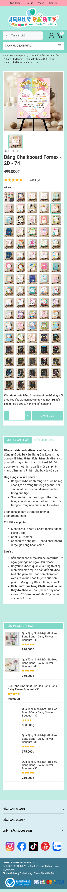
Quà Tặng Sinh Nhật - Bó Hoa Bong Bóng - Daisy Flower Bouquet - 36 (39, 739)
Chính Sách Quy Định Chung (17, 873)
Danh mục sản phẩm (18, 45)
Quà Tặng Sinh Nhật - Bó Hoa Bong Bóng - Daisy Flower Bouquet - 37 (39, 712)
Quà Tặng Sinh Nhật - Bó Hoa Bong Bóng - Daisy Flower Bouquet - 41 (39, 637)
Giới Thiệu (15, 3)
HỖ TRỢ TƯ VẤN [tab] (44, 440)
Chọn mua (47, 415)
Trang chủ (8, 55)
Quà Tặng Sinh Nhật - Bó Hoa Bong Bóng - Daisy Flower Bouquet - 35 (39, 765)
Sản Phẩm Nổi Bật (20, 626)
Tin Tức (29, 3)
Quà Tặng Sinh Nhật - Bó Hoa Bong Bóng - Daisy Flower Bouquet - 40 (39, 663)
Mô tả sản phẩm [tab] (17, 440)
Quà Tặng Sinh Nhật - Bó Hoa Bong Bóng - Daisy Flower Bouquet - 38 (33, 687)
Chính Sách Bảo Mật (44, 873)
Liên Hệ (53, 3)
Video (41, 3)
